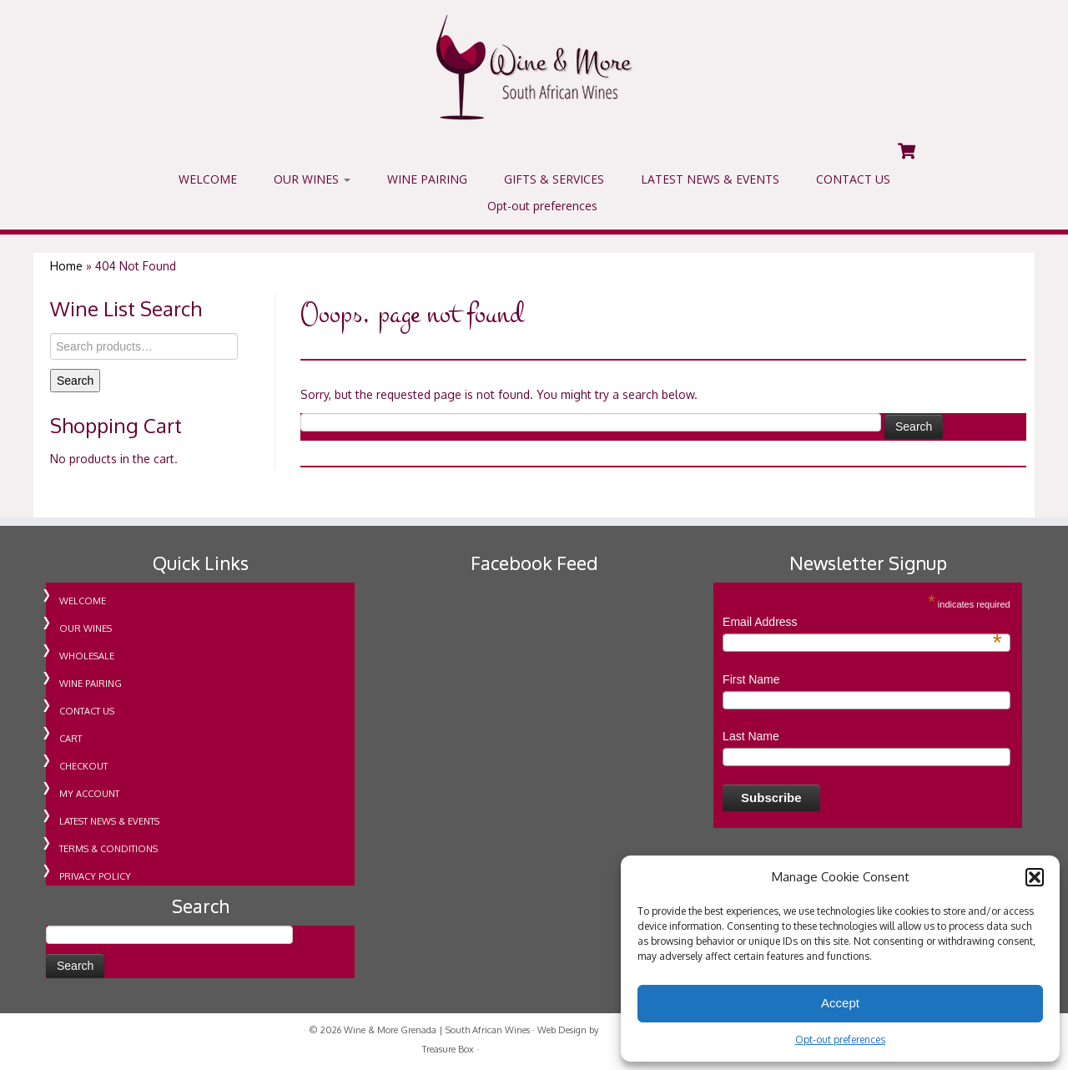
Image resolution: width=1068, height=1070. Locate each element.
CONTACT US (853, 179)
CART (70, 738)
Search (75, 380)
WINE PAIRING (427, 179)
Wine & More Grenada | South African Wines (437, 1030)
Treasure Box (448, 1049)
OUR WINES (312, 179)
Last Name (751, 736)
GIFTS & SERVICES (554, 179)
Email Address (862, 623)
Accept (840, 1003)
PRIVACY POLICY (95, 876)
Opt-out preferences (840, 1039)
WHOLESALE (86, 656)
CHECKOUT (83, 766)
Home (66, 266)
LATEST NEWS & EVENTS (710, 179)
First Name (751, 679)
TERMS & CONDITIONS (108, 849)
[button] (1034, 877)
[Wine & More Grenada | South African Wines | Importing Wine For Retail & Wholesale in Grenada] (534, 67)
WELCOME (208, 179)
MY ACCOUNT (89, 794)
